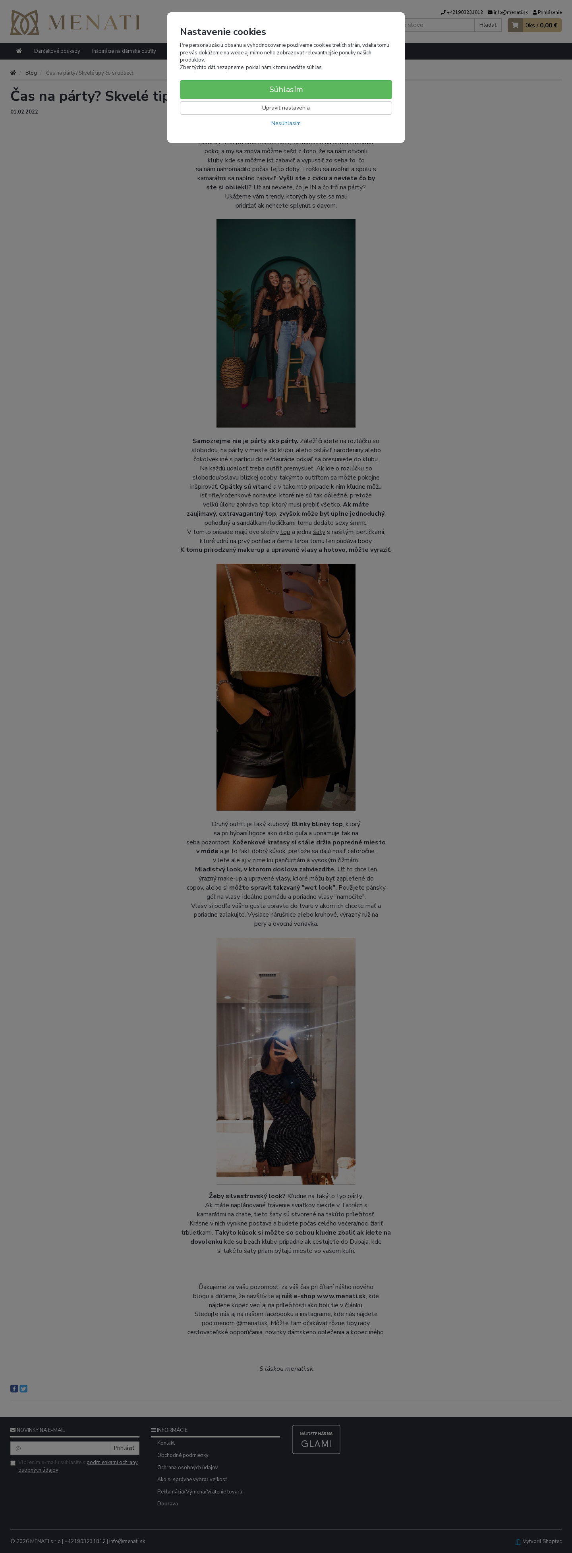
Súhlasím (286, 89)
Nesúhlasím (286, 123)
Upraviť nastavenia (286, 108)
